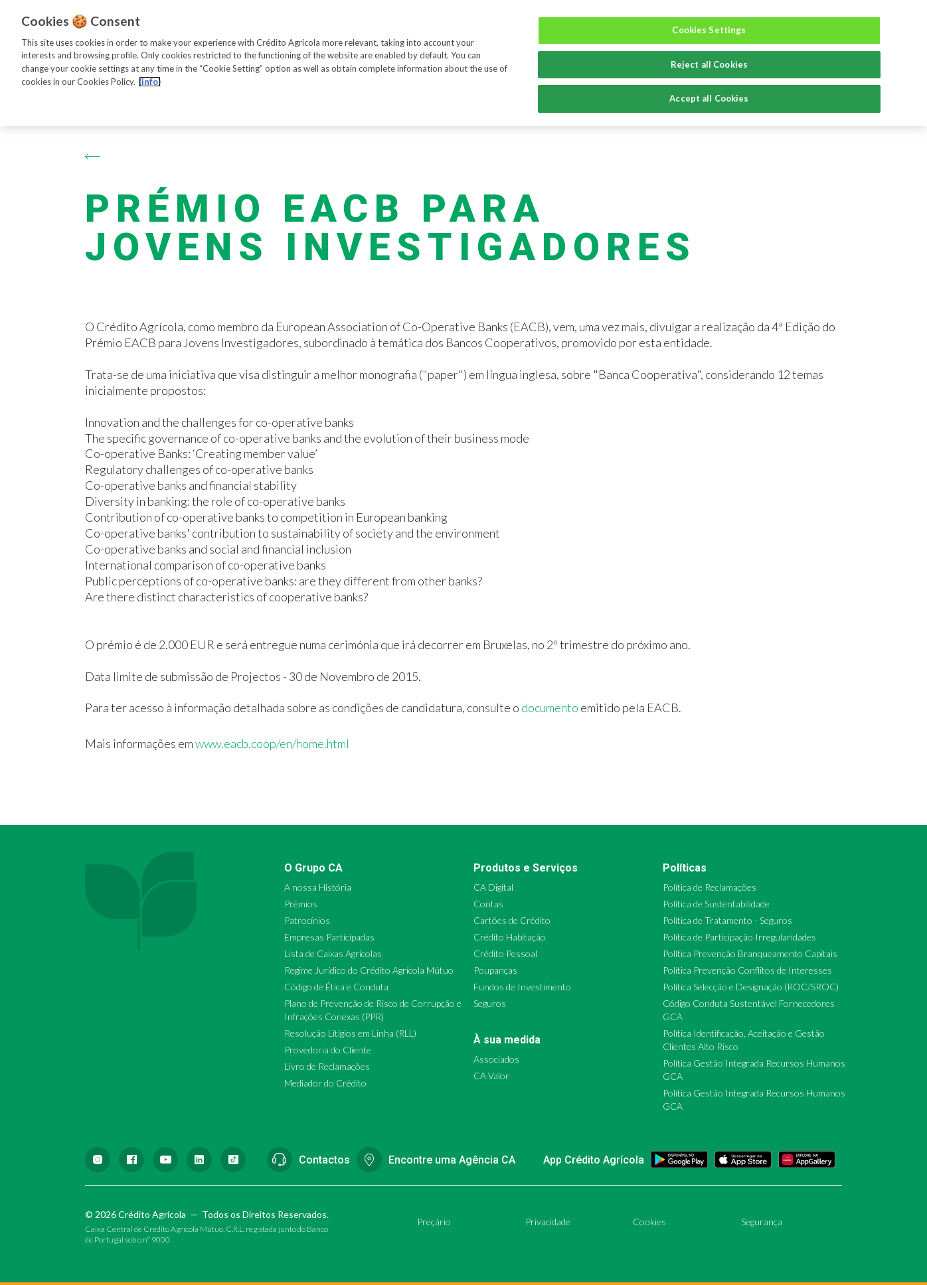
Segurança (761, 1221)
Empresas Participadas (329, 937)
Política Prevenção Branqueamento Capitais (750, 953)
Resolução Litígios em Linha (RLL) (350, 1033)
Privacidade (547, 1221)
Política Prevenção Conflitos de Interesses (747, 970)
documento (549, 707)
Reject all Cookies (709, 64)
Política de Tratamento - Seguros (727, 920)
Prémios (300, 903)
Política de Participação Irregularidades (739, 937)
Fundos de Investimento (522, 986)
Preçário (434, 1221)
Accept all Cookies (708, 98)
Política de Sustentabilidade (716, 903)
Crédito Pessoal (505, 953)
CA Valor (491, 1075)
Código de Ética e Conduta (336, 986)
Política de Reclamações (709, 887)
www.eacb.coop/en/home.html (272, 743)
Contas (488, 903)
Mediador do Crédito (325, 1083)
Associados (496, 1059)
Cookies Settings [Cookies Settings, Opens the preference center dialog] (709, 30)
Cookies (649, 1221)
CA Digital (493, 887)
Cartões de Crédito (511, 920)
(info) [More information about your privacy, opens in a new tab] (150, 81)
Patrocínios (307, 920)
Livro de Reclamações (327, 1066)
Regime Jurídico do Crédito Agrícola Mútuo (369, 970)
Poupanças (495, 970)
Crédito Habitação (509, 937)
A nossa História (317, 887)
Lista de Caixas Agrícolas (333, 953)
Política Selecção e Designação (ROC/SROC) (751, 986)
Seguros (489, 1003)
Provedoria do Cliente (327, 1049)
